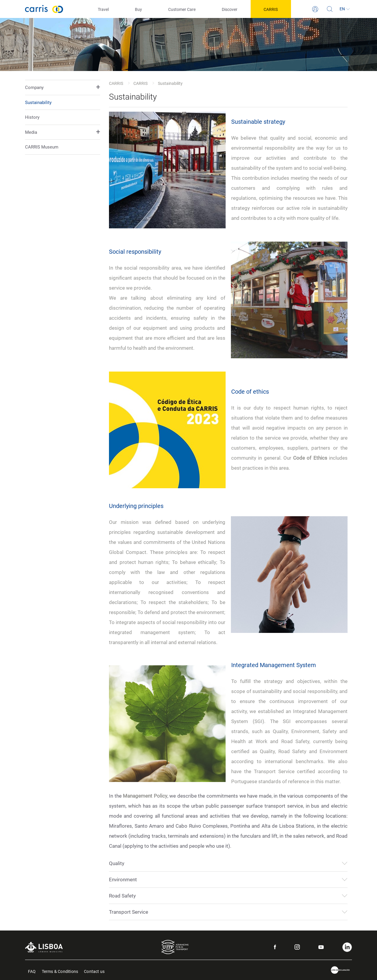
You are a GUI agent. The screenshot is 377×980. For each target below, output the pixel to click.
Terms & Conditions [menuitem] (60, 971)
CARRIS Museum (41, 147)
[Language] (344, 9)
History (32, 117)
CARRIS (116, 83)
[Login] (315, 9)
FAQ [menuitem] (32, 971)
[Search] (330, 9)
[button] (62, 87)
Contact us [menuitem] (94, 971)
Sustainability (38, 102)
